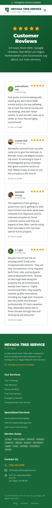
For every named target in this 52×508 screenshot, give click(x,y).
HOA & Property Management (17, 422)
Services (34, 503)
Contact (24, 503)
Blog (16, 503)
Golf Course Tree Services (15, 427)
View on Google (15, 127)
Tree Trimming (11, 380)
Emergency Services (13, 398)
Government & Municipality (16, 418)
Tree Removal (10, 385)
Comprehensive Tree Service (17, 402)
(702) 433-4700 (14, 465)
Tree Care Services (12, 393)
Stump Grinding (11, 389)
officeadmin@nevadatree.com (20, 470)
